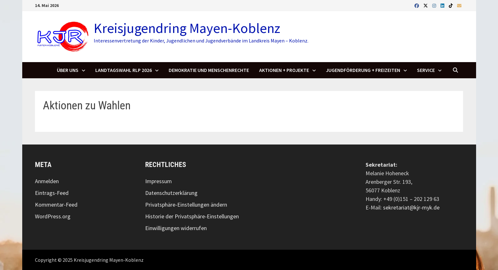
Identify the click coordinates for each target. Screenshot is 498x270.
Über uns (67, 70)
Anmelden (47, 181)
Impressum (158, 181)
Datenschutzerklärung (171, 192)
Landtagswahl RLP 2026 (123, 70)
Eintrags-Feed (52, 192)
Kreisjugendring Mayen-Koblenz (187, 28)
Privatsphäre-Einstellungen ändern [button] (186, 204)
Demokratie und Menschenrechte (209, 70)
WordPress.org (53, 216)
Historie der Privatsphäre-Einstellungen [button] (192, 216)
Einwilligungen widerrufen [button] (176, 228)
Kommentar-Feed (56, 204)
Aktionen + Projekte (284, 70)
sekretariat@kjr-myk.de (411, 207)
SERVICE (426, 70)
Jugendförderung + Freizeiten (363, 70)
